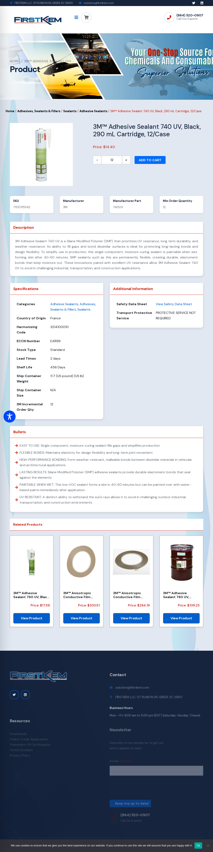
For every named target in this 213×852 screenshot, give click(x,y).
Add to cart (150, 160)
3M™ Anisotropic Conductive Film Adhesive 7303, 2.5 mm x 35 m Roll (78, 595)
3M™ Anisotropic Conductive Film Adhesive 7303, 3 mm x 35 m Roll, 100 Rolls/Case (131, 595)
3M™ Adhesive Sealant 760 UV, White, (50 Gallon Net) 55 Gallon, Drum (180, 595)
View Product (31, 618)
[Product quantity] (111, 160)
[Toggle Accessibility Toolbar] (9, 416)
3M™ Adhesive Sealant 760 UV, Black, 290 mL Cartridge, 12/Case (31, 595)
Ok (198, 845)
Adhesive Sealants (93, 111)
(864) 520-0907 (189, 15)
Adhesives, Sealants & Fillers (38, 111)
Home (14, 61)
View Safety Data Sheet (174, 304)
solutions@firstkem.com (99, 3)
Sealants (70, 111)
